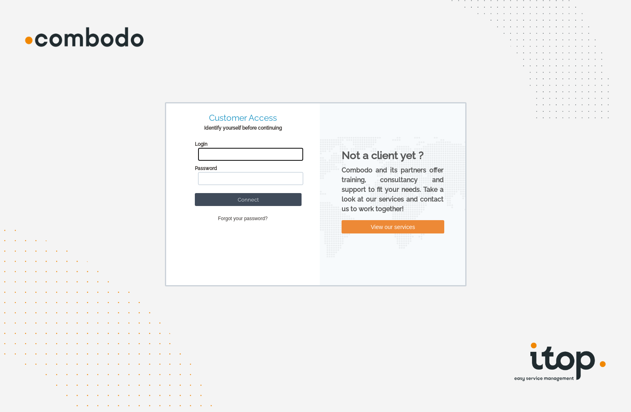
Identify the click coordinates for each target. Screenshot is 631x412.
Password (206, 168)
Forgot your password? (243, 218)
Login (201, 144)
